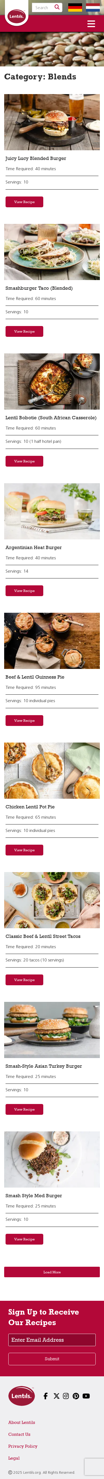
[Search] (57, 7)
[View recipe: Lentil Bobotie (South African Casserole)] (52, 381)
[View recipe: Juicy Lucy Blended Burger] (52, 122)
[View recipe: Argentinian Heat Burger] (52, 511)
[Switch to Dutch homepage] (91, 7)
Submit (52, 1358)
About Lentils (21, 1422)
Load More (52, 1272)
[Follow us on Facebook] (42, 1396)
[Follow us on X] (52, 1396)
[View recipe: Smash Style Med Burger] (52, 1159)
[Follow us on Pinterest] (71, 1396)
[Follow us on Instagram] (62, 1396)
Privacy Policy (22, 1446)
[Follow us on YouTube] (81, 1396)
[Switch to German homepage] (73, 7)
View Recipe (24, 202)
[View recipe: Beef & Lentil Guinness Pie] (52, 641)
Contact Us (19, 1434)
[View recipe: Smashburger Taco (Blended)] (52, 252)
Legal (14, 1458)
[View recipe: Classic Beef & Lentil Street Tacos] (52, 900)
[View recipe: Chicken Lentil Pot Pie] (52, 771)
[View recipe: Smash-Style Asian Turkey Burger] (52, 1030)
